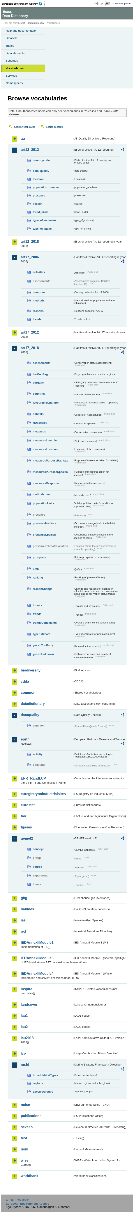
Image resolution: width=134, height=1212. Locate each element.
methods (38, 300)
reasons (38, 311)
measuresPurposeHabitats (50, 460)
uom (24, 1149)
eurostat (28, 805)
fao (23, 816)
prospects (39, 557)
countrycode (41, 160)
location (38, 179)
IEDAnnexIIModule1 (37, 942)
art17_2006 (30, 257)
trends (37, 319)
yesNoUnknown (43, 654)
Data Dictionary (36, 23)
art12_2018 (30, 241)
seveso (27, 1127)
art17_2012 (30, 332)
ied (23, 931)
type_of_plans (42, 228)
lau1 (24, 1015)
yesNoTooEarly (43, 645)
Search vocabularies (24, 127)
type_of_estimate (44, 220)
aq (23, 138)
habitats (38, 414)
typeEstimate (41, 634)
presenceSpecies (44, 534)
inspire (26, 989)
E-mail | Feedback (17, 1199)
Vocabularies (15, 68)
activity (37, 754)
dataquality (30, 715)
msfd (25, 1064)
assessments (41, 363)
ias (23, 920)
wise (24, 1160)
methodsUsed (42, 494)
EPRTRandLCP (33, 778)
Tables (10, 45)
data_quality (41, 170)
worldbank (29, 1176)
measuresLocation (45, 449)
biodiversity (31, 670)
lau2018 (27, 1038)
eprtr (25, 739)
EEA (23, 4)
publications (31, 1116)
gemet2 (27, 838)
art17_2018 (30, 348)
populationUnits (43, 503)
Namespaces (14, 83)
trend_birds (40, 212)
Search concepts (54, 127)
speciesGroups (43, 1091)
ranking (38, 577)
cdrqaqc (38, 382)
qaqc (36, 568)
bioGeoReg (40, 374)
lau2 (24, 1027)
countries (39, 292)
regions (38, 1083)
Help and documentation (21, 30)
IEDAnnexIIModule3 (37, 958)
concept (38, 849)
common (28, 692)
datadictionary (33, 704)
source (37, 866)
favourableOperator (46, 402)
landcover (29, 1004)
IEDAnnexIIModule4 (37, 973)
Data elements (15, 53)
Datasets (11, 38)
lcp (23, 1053)
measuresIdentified (45, 440)
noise (25, 1105)
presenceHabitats (44, 523)
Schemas (12, 60)
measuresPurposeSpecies (50, 471)
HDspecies (40, 422)
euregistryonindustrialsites (43, 794)
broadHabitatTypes (45, 1075)
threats (37, 605)
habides (27, 909)
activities (39, 272)
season (37, 203)
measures (39, 431)
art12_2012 (30, 150)
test (24, 1138)
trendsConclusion (45, 622)
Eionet (21, 23)
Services (11, 75)
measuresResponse (46, 483)
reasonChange (42, 589)
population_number (46, 187)
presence (39, 195)
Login (101, 3)
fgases (26, 827)
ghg (24, 898)
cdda (25, 681)
